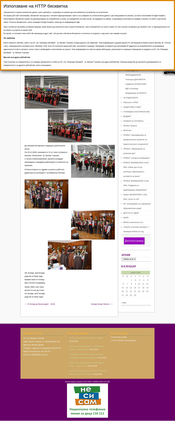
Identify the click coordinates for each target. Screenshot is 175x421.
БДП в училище (131, 89)
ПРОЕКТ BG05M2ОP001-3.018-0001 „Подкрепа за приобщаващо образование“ (136, 185)
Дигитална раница (134, 241)
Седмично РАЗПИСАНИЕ (135, 84)
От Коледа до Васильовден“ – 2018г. (41, 304)
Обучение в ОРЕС (130, 102)
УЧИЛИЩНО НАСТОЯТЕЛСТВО (136, 112)
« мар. (123, 303)
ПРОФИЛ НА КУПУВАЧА (133, 121)
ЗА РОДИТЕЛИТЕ (130, 98)
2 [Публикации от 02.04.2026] (135, 280)
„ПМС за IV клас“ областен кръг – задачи (86, 338)
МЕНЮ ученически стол (133, 222)
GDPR (126, 218)
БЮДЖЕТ (127, 116)
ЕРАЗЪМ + (127, 130)
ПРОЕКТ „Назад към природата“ (136, 158)
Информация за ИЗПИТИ (135, 93)
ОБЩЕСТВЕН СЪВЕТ (132, 107)
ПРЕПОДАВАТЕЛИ (133, 75)
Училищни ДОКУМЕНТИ (135, 79)
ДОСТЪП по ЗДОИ (131, 213)
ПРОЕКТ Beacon (130, 126)
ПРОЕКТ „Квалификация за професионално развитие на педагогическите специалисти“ (135, 139)
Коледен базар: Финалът (100, 304)
